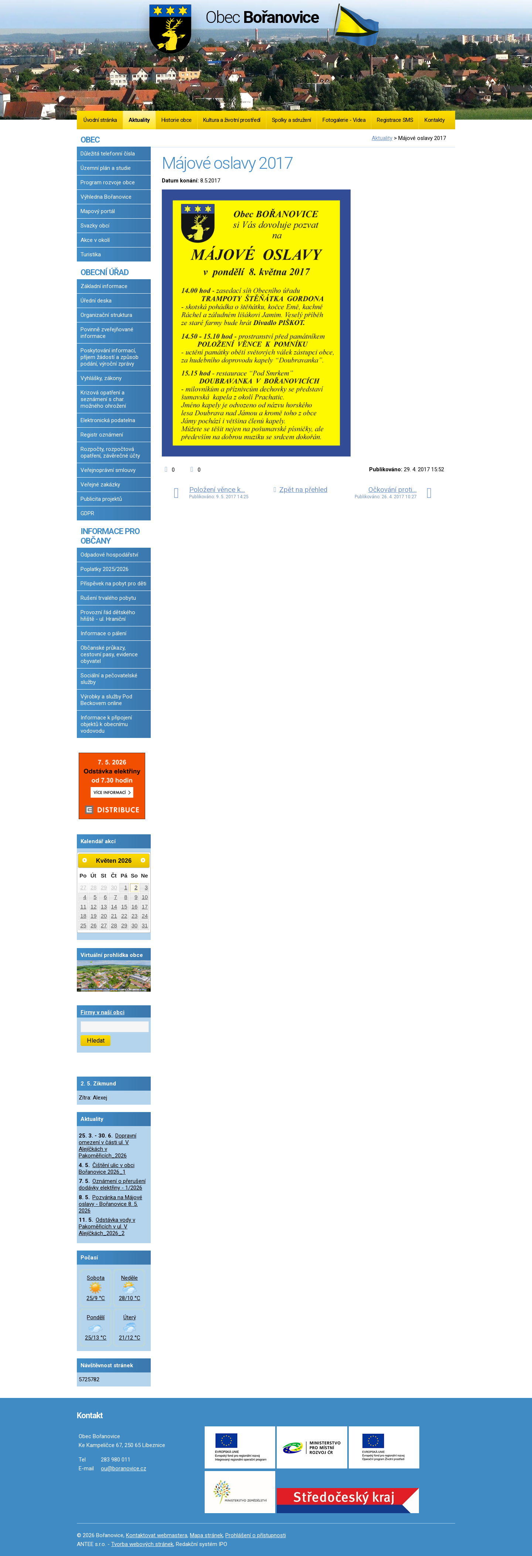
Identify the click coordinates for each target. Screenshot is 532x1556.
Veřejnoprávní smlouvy (108, 470)
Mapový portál (98, 211)
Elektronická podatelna (108, 420)
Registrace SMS (395, 120)
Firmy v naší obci (103, 1012)
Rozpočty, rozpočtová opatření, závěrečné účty (110, 452)
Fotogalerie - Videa (344, 120)
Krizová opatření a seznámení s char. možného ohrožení (103, 399)
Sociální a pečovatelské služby (109, 678)
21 (114, 916)
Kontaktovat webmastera (156, 1535)
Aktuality (139, 120)
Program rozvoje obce (108, 182)
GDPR (87, 513)
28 (94, 887)
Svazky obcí (95, 225)
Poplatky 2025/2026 (105, 569)
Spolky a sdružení (291, 120)
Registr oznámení (102, 434)
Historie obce (176, 120)
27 (83, 887)
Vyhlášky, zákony (101, 378)
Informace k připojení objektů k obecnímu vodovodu (106, 724)
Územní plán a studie (106, 168)
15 (124, 907)
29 (104, 887)
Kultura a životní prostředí (231, 120)
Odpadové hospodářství (109, 554)
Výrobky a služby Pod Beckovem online (106, 700)
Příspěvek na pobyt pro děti (113, 583)
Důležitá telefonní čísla (108, 153)
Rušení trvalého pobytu (108, 598)
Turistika (91, 254)
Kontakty (434, 120)
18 (83, 916)
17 (145, 907)
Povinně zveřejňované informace (107, 332)
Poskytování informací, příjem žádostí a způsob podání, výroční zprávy (110, 357)
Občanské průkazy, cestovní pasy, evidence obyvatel (109, 654)
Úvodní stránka (100, 120)
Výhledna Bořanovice (106, 197)
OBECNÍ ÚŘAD (105, 272)
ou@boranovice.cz (123, 1468)
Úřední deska (96, 300)
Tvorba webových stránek (142, 1544)
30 (114, 887)
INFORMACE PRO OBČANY (110, 536)
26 (94, 926)
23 (135, 916)
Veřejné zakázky (100, 484)
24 (145, 916)
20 (104, 916)
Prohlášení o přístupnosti (255, 1535)
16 (135, 907)
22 (124, 916)
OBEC (90, 139)
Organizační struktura (106, 315)
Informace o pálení (103, 633)
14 (114, 907)
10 (145, 897)
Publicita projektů (101, 499)
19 (94, 916)
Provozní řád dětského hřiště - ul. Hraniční (108, 615)
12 (94, 907)
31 (145, 926)
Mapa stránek (206, 1535)
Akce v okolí (95, 240)
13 (104, 907)
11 (83, 907)
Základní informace (104, 286)
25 (83, 926)
